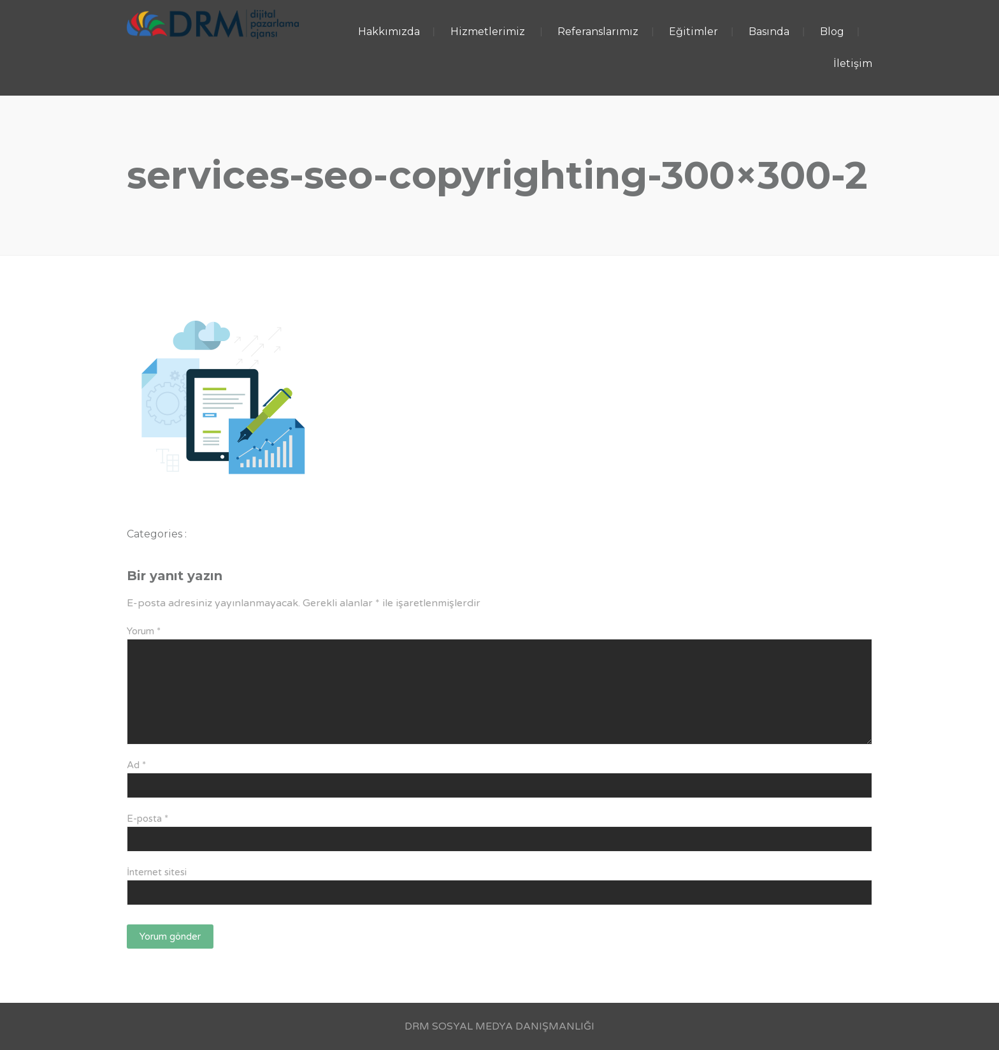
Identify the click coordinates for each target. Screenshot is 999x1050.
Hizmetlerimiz (487, 32)
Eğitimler (693, 32)
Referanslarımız (597, 32)
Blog (832, 32)
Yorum (144, 631)
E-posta (147, 818)
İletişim (852, 63)
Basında (769, 32)
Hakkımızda (389, 32)
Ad (136, 765)
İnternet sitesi (157, 872)
